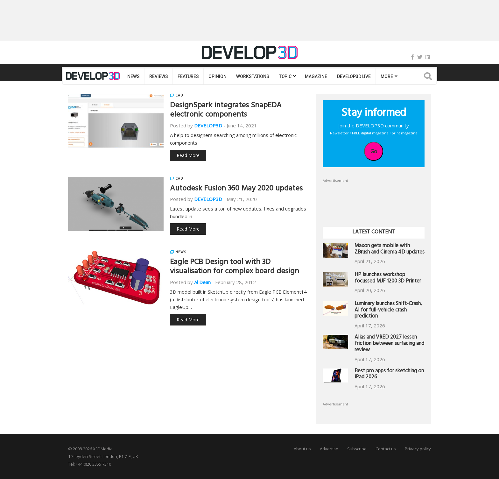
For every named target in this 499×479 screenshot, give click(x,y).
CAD (179, 95)
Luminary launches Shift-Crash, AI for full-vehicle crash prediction (388, 310)
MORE (387, 76)
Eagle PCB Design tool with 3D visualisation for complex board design (234, 267)
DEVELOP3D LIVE (354, 76)
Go (373, 151)
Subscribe (357, 449)
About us (302, 449)
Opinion (217, 76)
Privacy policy (418, 449)
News (133, 76)
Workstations (252, 76)
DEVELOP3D (208, 125)
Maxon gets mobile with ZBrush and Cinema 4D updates (390, 249)
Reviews (158, 76)
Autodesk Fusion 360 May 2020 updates (236, 189)
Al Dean (202, 282)
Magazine (316, 76)
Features (188, 76)
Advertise (329, 449)
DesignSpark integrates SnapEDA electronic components (226, 111)
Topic (285, 76)
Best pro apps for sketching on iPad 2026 (389, 375)
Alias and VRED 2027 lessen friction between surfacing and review (389, 344)
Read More (188, 155)
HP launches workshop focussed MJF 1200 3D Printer (388, 278)
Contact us (386, 449)
